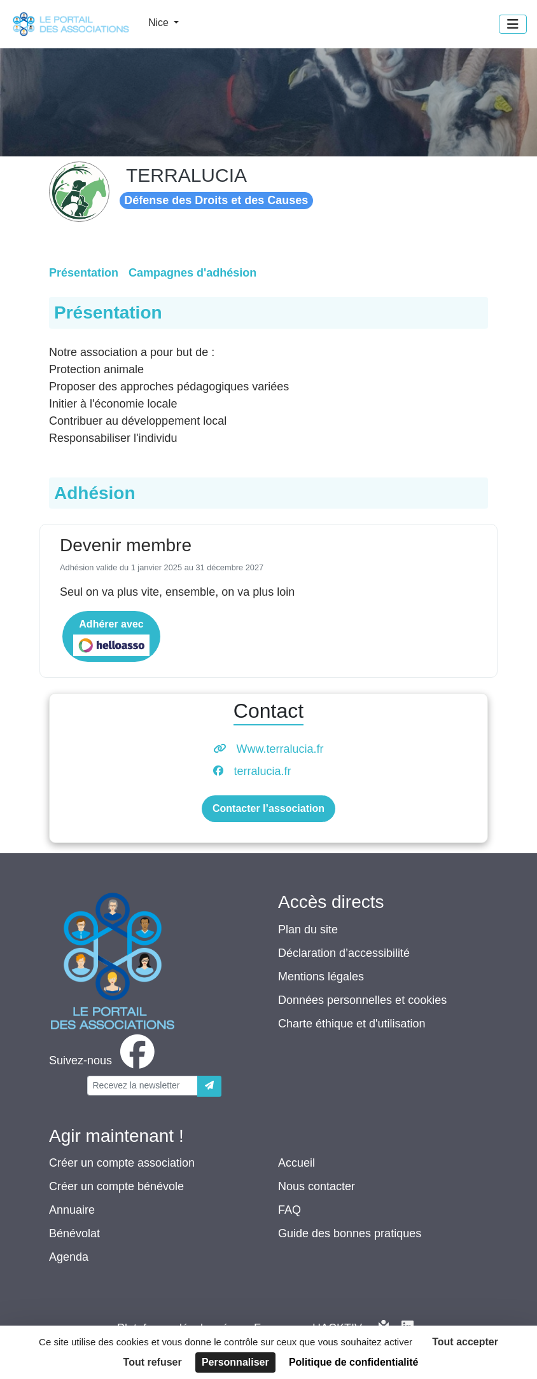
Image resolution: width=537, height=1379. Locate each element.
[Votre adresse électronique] (142, 1085)
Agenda (68, 1257)
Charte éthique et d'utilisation (352, 1023)
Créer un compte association (122, 1162)
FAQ (289, 1210)
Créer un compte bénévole (116, 1186)
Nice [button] (159, 22)
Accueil (296, 1162)
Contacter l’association (268, 808)
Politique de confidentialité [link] (354, 1362)
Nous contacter (316, 1186)
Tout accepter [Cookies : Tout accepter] (465, 1341)
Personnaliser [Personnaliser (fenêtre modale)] (235, 1362)
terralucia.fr (262, 771)
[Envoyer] (209, 1086)
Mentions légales (321, 976)
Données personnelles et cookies (362, 1000)
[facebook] (104, 1060)
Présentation (83, 272)
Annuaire (72, 1210)
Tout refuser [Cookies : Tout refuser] (152, 1362)
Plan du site (308, 929)
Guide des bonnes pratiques (349, 1233)
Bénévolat (74, 1233)
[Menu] (513, 24)
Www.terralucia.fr (279, 749)
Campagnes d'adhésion (192, 272)
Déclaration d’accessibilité (344, 953)
